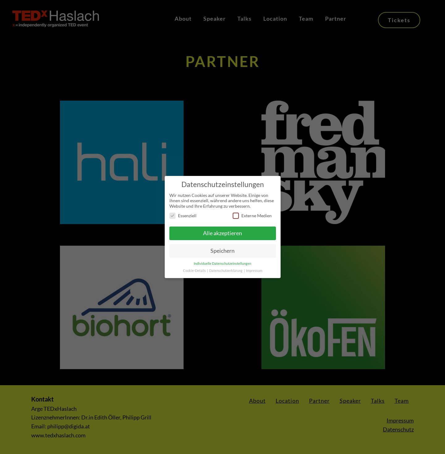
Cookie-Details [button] (194, 271)
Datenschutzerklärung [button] (226, 271)
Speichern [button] (222, 251)
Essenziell (183, 216)
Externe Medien (252, 216)
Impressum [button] (254, 271)
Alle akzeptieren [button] (222, 233)
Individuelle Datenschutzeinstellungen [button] (222, 263)
